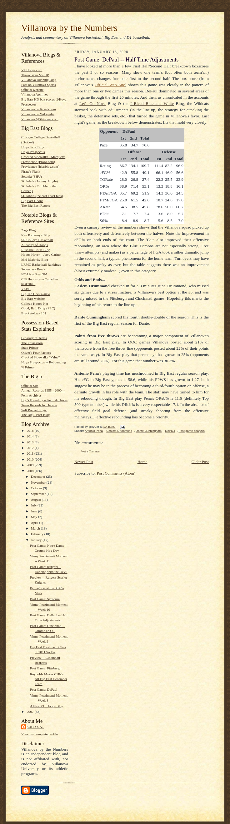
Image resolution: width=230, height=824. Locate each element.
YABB (26, 289)
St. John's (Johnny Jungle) (39, 181)
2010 (30, 459)
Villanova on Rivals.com (38, 109)
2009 (30, 465)
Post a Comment (91, 451)
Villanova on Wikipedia (37, 114)
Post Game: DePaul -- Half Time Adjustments (126, 60)
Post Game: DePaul (44, 689)
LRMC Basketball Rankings (41, 264)
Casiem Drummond (119, 430)
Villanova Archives (34, 94)
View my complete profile (39, 734)
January (37, 540)
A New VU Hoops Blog (46, 706)
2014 (30, 436)
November (39, 482)
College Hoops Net (34, 303)
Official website (32, 89)
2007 (30, 711)
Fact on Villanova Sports (38, 84)
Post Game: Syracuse (45, 599)
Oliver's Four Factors (36, 352)
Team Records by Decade (39, 405)
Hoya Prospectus (33, 152)
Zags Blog (28, 230)
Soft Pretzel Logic (34, 410)
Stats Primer (29, 347)
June (34, 511)
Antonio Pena (94, 430)
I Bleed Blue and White (152, 103)
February (37, 534)
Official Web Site (110, 84)
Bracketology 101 (33, 313)
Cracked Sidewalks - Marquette (43, 157)
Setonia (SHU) (31, 176)
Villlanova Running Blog (38, 79)
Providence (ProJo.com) (38, 162)
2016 (30, 430)
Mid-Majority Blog (34, 259)
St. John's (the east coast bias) (42, 196)
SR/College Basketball (37, 240)
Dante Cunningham (149, 430)
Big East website (33, 298)
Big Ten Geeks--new (35, 294)
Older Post (200, 461)
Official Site (29, 385)
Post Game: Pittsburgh (45, 668)
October (37, 488)
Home (143, 461)
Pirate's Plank (30, 171)
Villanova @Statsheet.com (39, 119)
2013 (30, 442)
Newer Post (83, 461)
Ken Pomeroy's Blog (35, 235)
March (36, 528)
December (38, 476)
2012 (30, 448)
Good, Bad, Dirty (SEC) (38, 308)
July (34, 505)
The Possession (32, 343)
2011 (30, 453)
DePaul (170, 430)
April (35, 523)
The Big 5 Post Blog (35, 415)
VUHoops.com (31, 70)
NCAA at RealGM (34, 274)
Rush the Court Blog (35, 250)
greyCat (36, 726)
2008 (30, 471)
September (39, 494)
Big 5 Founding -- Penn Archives (44, 400)
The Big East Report (35, 205)
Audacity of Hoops (34, 245)
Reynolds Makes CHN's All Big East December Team (48, 679)
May (34, 517)
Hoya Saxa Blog (32, 147)
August (36, 499)
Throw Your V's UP (35, 75)
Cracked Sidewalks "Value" (40, 357)
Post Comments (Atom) (116, 473)
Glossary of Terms (34, 338)
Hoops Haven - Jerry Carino (41, 254)
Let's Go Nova (92, 103)
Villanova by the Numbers (69, 28)
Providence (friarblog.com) (40, 166)
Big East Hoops (32, 201)
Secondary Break (33, 269)
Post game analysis (191, 430)
